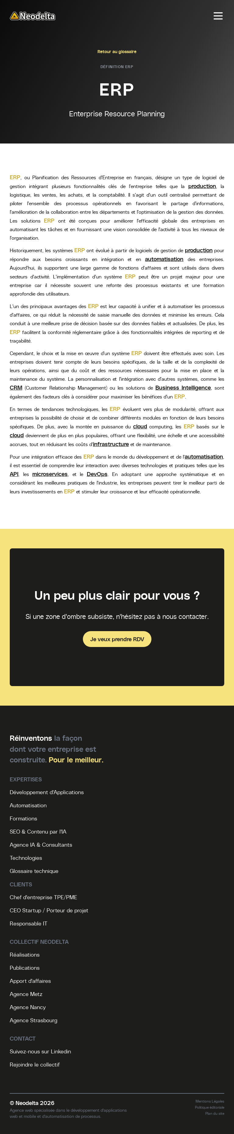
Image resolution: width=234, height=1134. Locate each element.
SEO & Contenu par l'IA (38, 831)
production (202, 186)
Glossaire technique (34, 870)
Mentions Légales (210, 1101)
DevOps (97, 474)
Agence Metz (26, 994)
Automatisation (28, 805)
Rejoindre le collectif (35, 1064)
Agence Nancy (28, 1007)
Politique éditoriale (209, 1107)
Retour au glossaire (117, 51)
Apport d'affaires (30, 980)
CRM (16, 387)
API (14, 474)
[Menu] (218, 16)
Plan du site (214, 1113)
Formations (23, 818)
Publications (25, 967)
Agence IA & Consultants (41, 844)
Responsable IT (29, 923)
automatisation (164, 259)
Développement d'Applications (47, 792)
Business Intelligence (183, 387)
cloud (140, 426)
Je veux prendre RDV (117, 639)
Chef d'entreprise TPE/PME (43, 897)
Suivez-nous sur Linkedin (40, 1051)
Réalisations (25, 954)
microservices (50, 474)
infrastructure (111, 444)
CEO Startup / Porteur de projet (49, 910)
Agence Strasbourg (33, 1020)
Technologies (26, 857)
